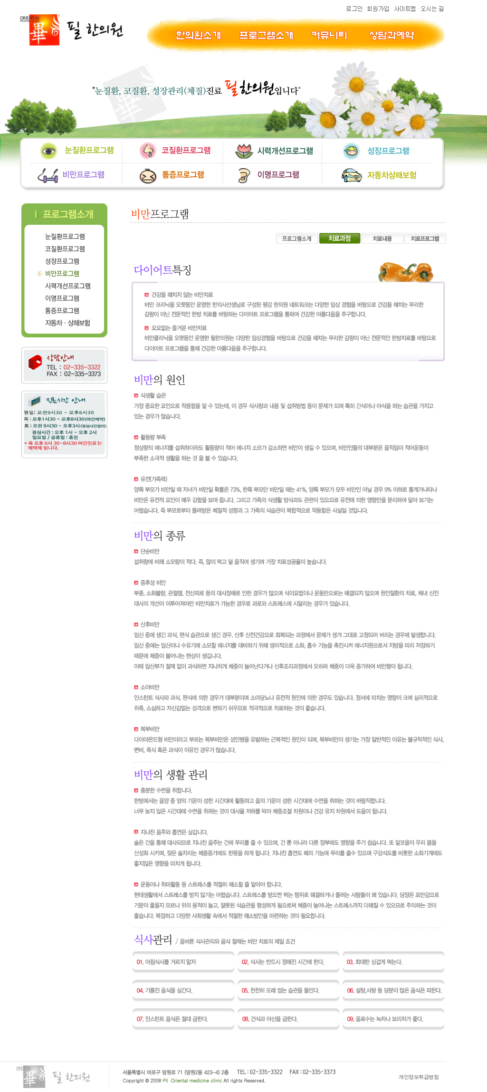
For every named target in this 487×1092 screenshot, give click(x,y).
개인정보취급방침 (419, 1077)
